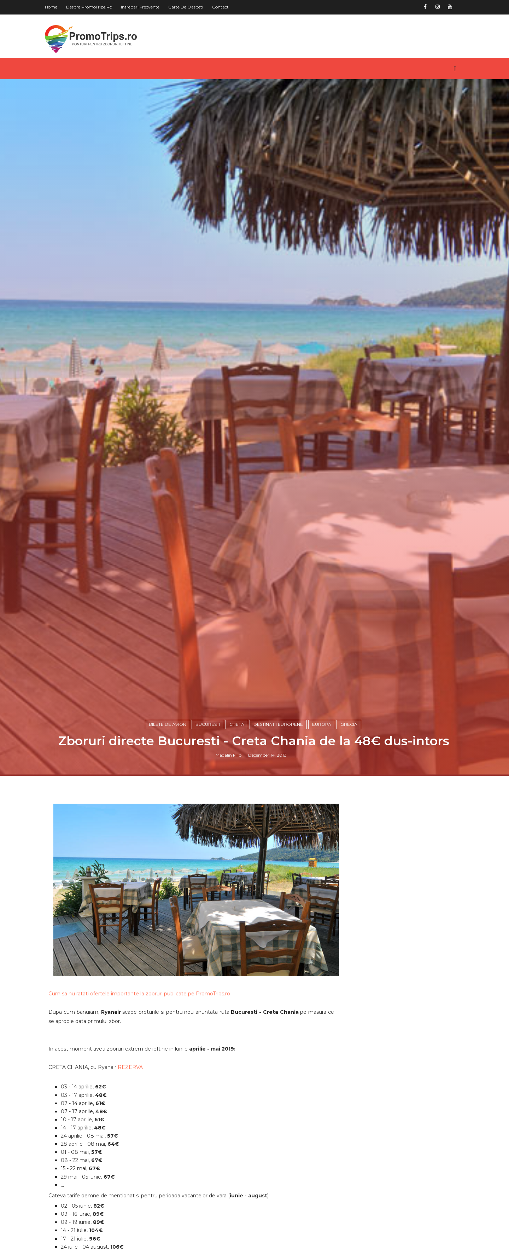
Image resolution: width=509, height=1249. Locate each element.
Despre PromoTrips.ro (92, 7)
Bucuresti (208, 776)
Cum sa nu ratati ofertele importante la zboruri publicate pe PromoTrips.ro (142, 1040)
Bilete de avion (168, 776)
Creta (237, 776)
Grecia (349, 776)
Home (54, 7)
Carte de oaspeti (188, 7)
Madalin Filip (229, 807)
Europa (322, 776)
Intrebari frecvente (143, 7)
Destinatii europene (279, 776)
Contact (223, 7)
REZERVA (133, 1113)
